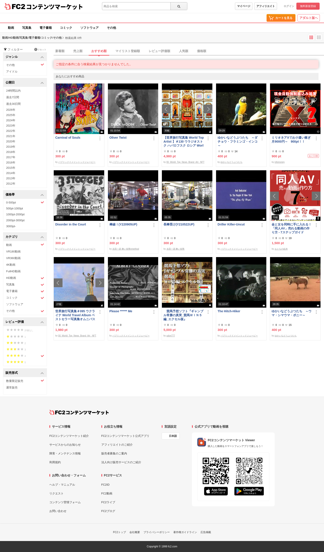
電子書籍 (45, 27)
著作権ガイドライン (185, 532)
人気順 (183, 51)
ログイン (289, 6)
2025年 (10, 115)
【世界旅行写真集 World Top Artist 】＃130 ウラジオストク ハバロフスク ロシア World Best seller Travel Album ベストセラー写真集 (183, 141)
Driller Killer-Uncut (231, 224)
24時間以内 (13, 90)
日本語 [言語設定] (173, 436)
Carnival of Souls (67, 137)
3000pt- (11, 226)
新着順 (59, 51)
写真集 (26, 27)
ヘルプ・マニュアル (62, 484)
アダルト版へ (308, 18)
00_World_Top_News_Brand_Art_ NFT (185, 162)
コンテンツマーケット (54, 6)
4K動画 (10, 264)
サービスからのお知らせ (65, 444)
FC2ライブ (108, 502)
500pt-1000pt (14, 208)
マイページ (243, 6)
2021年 (10, 136)
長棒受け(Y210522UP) (178, 224)
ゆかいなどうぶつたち (231, 162)
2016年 (10, 162)
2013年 (10, 178)
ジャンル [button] (24, 57)
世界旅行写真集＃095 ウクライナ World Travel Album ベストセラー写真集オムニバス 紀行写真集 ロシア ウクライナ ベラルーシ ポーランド (75, 315)
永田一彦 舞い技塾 (175, 249)
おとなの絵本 (281, 249)
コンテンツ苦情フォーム (65, 502)
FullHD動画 (13, 271)
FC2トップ (119, 532)
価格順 (201, 51)
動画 (11, 27)
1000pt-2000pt (15, 214)
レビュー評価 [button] (24, 322)
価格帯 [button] (24, 195)
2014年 (10, 173)
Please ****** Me (120, 311)
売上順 (77, 51)
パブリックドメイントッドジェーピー (76, 162)
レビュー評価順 (159, 51)
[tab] (189, 51)
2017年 (10, 157)
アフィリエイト (265, 6)
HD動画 (25, 278)
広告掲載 (205, 532)
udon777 (170, 335)
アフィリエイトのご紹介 (117, 444)
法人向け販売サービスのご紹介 (121, 462)
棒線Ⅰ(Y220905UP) (123, 224)
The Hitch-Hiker (229, 311)
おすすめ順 (99, 51)
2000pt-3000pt (15, 220)
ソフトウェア (89, 27)
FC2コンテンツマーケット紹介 (69, 436)
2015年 (10, 167)
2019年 (10, 146)
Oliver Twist (118, 137)
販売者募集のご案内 (114, 453)
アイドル (12, 71)
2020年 (10, 141)
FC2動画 (107, 493)
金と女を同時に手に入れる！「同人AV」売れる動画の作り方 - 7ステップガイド (291, 228)
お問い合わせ (57, 511)
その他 (111, 27)
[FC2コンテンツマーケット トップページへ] (79, 412)
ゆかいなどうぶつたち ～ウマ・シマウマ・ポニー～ (291, 313)
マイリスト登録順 (127, 51)
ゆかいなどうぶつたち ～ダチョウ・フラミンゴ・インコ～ (238, 141)
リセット (40, 49)
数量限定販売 (25, 381)
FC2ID (105, 484)
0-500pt (25, 202)
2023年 (10, 125)
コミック (66, 27)
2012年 (10, 183)
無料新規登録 (308, 6)
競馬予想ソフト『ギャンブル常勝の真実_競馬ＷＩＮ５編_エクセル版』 (183, 315)
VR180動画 (13, 251)
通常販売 (12, 387)
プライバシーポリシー (156, 532)
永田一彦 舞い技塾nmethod (125, 249)
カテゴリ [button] (24, 237)
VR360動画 (13, 258)
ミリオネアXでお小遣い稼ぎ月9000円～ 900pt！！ (291, 139)
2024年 (10, 120)
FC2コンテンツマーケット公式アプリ (125, 436)
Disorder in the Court (70, 224)
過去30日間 (13, 103)
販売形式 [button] (24, 373)
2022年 (10, 131)
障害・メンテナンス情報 (65, 453)
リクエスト (56, 493)
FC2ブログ (108, 511)
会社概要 (134, 532)
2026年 (10, 109)
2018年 (10, 152)
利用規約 (55, 462)
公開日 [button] (24, 83)
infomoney (280, 162)
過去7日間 (12, 97)
